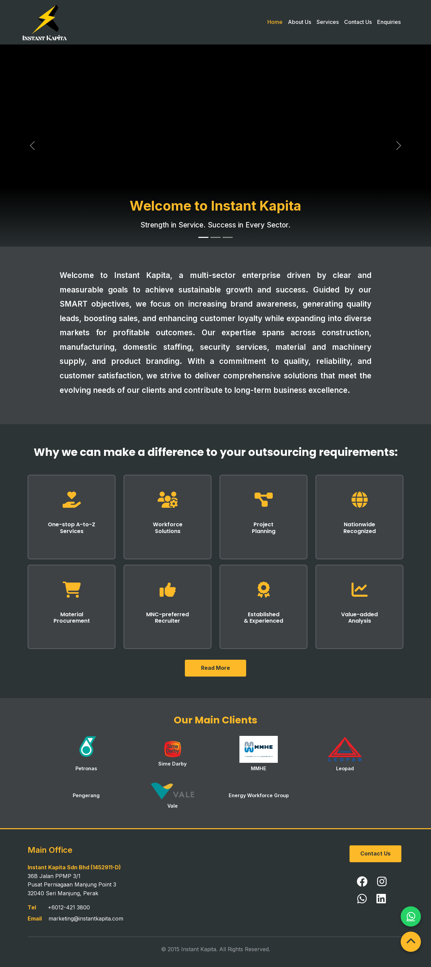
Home (275, 22)
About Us (299, 22)
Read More (215, 667)
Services (328, 22)
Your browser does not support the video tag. (215, 145)
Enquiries (389, 22)
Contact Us (358, 22)
